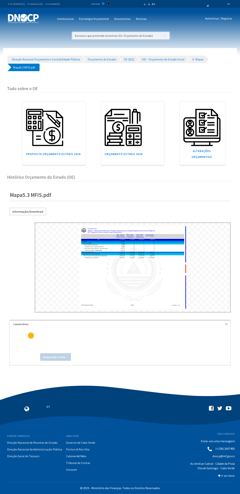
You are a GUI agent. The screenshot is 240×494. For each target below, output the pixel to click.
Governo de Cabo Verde (80, 442)
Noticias (141, 19)
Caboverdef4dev (76, 456)
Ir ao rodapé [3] (52, 3)
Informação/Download (27, 211)
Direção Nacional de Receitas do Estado (32, 442)
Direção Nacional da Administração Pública (34, 449)
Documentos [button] (122, 19)
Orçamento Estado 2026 (124, 154)
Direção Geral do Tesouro (23, 456)
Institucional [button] (65, 19)
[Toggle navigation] (44, 19)
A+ (153, 4)
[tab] (120, 324)
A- (145, 4)
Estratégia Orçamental (94, 19)
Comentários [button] (120, 324)
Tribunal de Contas (78, 463)
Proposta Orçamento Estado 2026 (53, 154)
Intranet (71, 469)
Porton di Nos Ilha (77, 449)
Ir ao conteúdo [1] (16, 3)
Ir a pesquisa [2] (35, 3)
